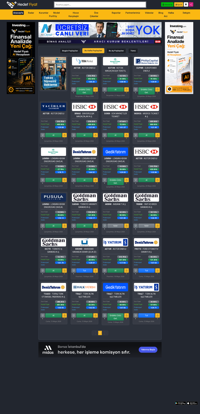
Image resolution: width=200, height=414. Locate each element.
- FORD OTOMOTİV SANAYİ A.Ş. (146, 250)
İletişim (186, 13)
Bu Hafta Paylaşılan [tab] (93, 51)
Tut (84, 270)
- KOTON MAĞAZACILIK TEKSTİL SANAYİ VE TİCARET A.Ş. (115, 70)
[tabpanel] (100, 195)
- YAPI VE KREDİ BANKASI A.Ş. (146, 205)
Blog (160, 13)
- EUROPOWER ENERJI (146, 69)
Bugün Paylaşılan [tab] (70, 51)
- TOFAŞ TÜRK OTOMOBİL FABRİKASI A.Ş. (53, 295)
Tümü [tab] (133, 51)
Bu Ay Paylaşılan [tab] (116, 51)
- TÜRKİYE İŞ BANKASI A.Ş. (53, 250)
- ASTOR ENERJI (84, 68)
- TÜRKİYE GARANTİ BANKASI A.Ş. (84, 205)
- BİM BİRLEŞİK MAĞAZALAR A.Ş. (84, 115)
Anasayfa (18, 13)
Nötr (115, 225)
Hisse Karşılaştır (74, 15)
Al (115, 89)
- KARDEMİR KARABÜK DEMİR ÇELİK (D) (84, 250)
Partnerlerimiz (133, 13)
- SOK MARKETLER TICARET (115, 115)
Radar (31, 13)
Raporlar (116, 13)
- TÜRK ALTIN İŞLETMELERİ (84, 295)
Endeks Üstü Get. (84, 91)
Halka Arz (169, 15)
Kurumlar (43, 13)
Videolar (149, 13)
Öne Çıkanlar (94, 15)
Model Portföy (54, 15)
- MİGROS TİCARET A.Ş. (146, 115)
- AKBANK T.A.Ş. (115, 204)
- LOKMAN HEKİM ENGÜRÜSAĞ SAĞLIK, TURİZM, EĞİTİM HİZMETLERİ (53, 160)
